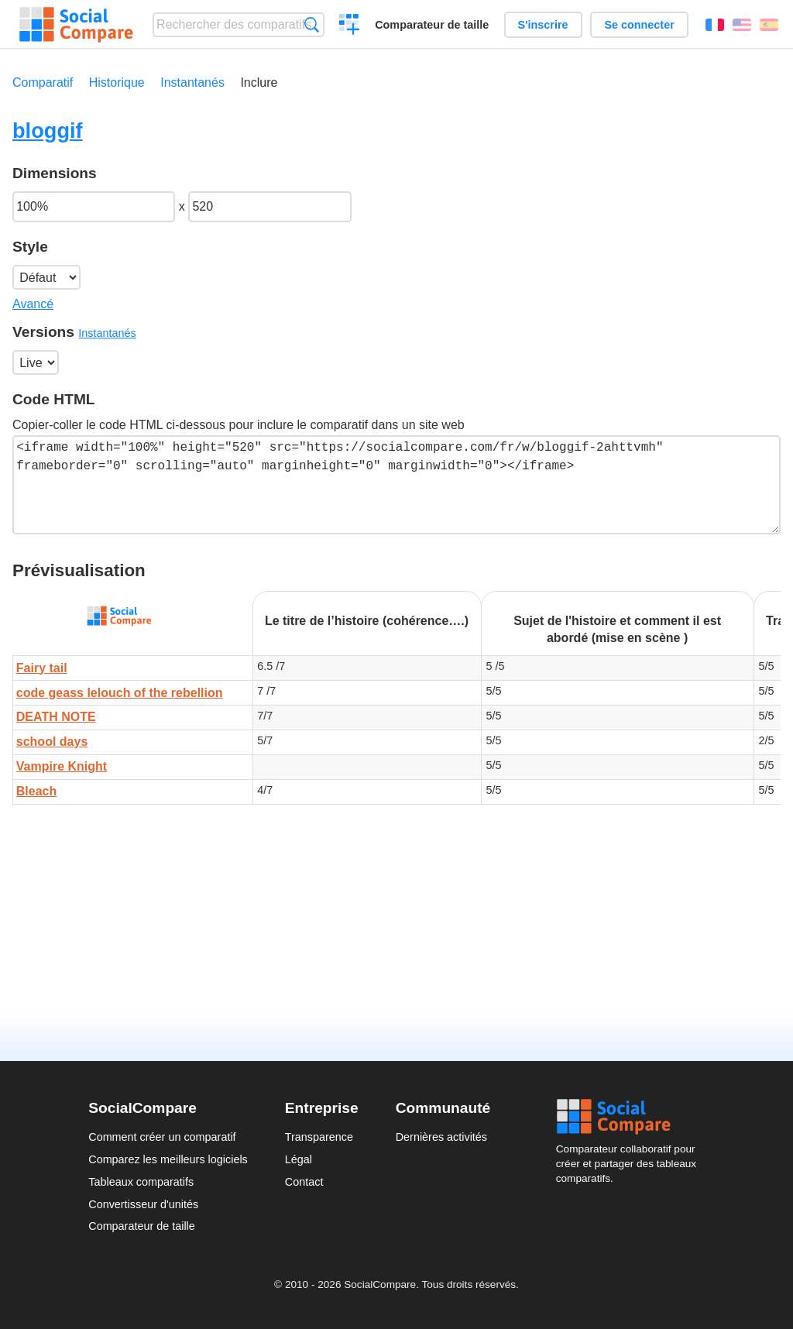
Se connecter (639, 25)
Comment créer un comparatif (161, 1137)
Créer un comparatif (349, 26)
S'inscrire (543, 25)
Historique (117, 82)
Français (714, 25)
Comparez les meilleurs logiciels (168, 1159)
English (742, 25)
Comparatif (42, 82)
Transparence (319, 1137)
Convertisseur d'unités (143, 1204)
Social (630, 1116)
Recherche (311, 24)
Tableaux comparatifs (141, 1182)
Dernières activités (441, 1137)
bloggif (47, 130)
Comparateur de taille (432, 25)
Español (769, 25)
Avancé (32, 304)
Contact (304, 1182)
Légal (298, 1159)
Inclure (258, 82)
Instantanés (192, 82)
